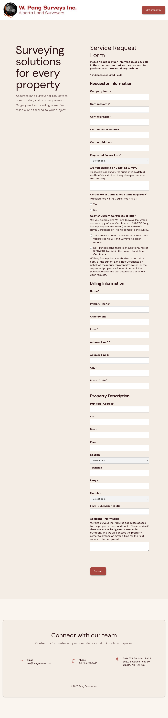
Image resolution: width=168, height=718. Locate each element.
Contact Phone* (100, 116)
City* (93, 367)
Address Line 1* (100, 342)
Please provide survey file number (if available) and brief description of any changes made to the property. (117, 175)
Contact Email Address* (105, 129)
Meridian (95, 493)
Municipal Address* (102, 403)
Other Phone (98, 316)
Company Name (100, 91)
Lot (92, 416)
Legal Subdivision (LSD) (105, 506)
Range (94, 480)
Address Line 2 (99, 355)
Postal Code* (98, 380)
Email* (94, 329)
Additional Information (104, 518)
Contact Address (101, 142)
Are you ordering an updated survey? (113, 168)
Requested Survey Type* (105, 155)
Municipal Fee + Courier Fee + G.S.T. (113, 198)
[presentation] (115, 559)
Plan (93, 442)
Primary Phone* (100, 304)
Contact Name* (100, 104)
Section (95, 455)
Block (93, 429)
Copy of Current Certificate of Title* (113, 216)
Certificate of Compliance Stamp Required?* (118, 194)
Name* (94, 291)
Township (96, 467)
